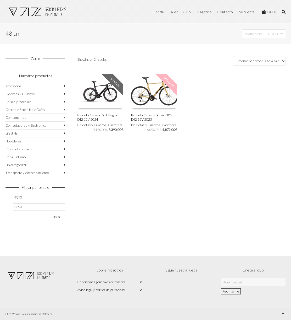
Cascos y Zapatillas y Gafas (25, 110)
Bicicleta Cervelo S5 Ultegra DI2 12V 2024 (97, 117)
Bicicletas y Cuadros (91, 125)
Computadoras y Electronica (26, 125)
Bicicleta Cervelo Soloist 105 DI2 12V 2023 (151, 117)
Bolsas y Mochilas (18, 102)
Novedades (14, 141)
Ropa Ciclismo (16, 157)
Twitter (174, 284)
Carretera (115, 125)
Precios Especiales (19, 149)
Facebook (163, 284)
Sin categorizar (16, 165)
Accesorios (14, 86)
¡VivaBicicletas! (253, 33)
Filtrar (56, 217)
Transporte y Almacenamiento (27, 173)
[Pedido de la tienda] (259, 61)
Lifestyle (11, 133)
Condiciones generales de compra (101, 282)
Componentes (16, 117)
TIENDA (269, 33)
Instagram (153, 284)
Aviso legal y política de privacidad (101, 290)
